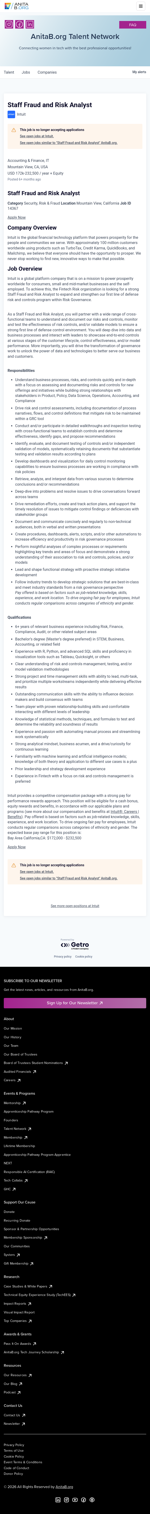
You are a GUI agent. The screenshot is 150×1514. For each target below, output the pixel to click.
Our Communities (17, 1246)
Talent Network (18, 1128)
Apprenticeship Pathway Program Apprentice (37, 1154)
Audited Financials (20, 1071)
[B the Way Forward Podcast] (92, 1500)
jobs (26, 72)
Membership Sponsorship (26, 1237)
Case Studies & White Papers (28, 1286)
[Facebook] (19, 24)
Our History (12, 1037)
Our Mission (13, 1028)
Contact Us (15, 1415)
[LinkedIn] (30, 24)
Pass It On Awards (20, 1343)
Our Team (11, 1045)
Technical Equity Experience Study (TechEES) (40, 1294)
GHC (10, 1189)
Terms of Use (14, 1450)
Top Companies (18, 1320)
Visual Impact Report (19, 1312)
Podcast (12, 1392)
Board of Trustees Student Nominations (36, 1062)
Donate (9, 1211)
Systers (12, 1254)
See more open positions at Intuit (75, 906)
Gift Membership (19, 1263)
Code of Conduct (16, 1468)
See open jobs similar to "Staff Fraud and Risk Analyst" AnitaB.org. (69, 143)
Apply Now (17, 217)
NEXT (8, 1163)
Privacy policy (62, 956)
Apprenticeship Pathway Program (28, 1111)
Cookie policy (83, 956)
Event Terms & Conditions (23, 1462)
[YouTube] (75, 1500)
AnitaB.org (64, 1486)
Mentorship (15, 1103)
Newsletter (15, 1423)
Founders (11, 1120)
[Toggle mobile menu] (140, 6)
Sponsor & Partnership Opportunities (31, 1229)
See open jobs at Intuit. (37, 136)
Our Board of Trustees (20, 1054)
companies (47, 72)
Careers (12, 1080)
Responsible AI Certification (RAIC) (29, 1171)
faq (132, 24)
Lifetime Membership (19, 1146)
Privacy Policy (14, 1445)
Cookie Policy (14, 1456)
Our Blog (13, 1383)
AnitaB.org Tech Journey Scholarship (34, 1352)
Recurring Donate (17, 1220)
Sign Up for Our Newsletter (75, 1003)
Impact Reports (18, 1303)
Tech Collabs (16, 1180)
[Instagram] (9, 24)
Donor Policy (13, 1473)
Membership (16, 1137)
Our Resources (18, 1375)
